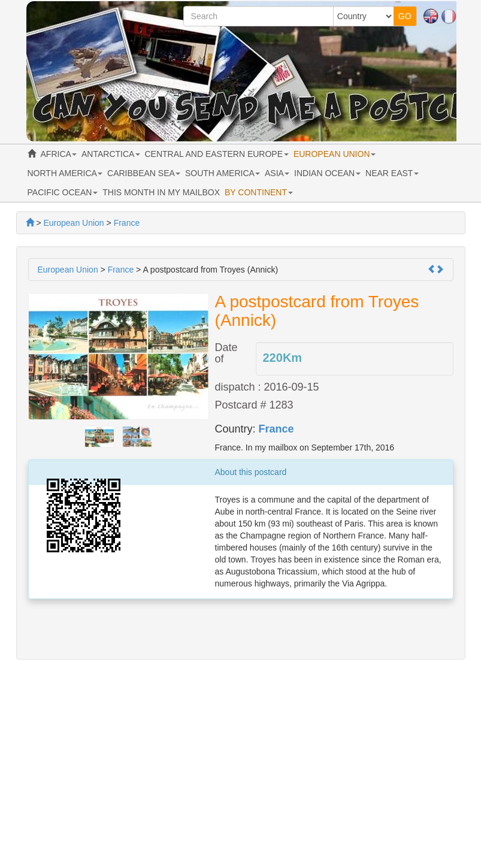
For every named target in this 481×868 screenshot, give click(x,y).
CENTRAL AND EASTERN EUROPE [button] (217, 154)
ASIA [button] (277, 173)
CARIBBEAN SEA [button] (143, 173)
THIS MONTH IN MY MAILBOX (161, 192)
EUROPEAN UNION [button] (335, 154)
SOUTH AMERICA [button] (222, 173)
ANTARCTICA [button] (110, 154)
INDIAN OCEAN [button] (327, 173)
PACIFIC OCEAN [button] (63, 192)
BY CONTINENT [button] (259, 192)
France (276, 429)
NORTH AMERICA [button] (65, 173)
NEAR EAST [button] (392, 173)
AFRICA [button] (59, 154)
